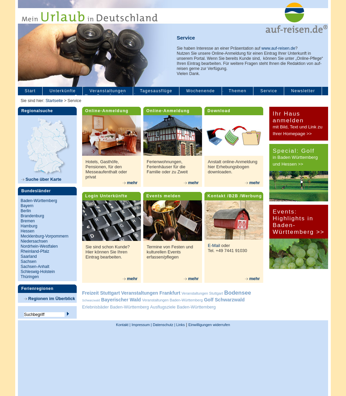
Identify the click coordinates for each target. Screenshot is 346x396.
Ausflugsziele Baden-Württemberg (183, 307)
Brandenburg (32, 216)
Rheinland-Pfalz (35, 251)
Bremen (28, 221)
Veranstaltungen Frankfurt (150, 293)
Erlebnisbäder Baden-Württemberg (115, 307)
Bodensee (237, 293)
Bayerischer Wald (121, 299)
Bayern (27, 205)
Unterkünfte (62, 91)
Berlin (26, 210)
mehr (130, 182)
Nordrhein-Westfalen (39, 246)
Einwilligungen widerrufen (209, 325)
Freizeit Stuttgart (101, 293)
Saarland (29, 256)
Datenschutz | (163, 325)
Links (180, 325)
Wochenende (200, 91)
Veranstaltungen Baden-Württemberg (172, 300)
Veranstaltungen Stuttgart (202, 293)
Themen (238, 91)
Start (30, 91)
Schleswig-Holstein (38, 271)
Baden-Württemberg (39, 200)
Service (268, 91)
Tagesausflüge (156, 91)
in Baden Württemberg (295, 157)
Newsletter (303, 91)
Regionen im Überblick (49, 298)
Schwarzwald (91, 300)
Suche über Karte (41, 179)
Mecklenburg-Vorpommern (44, 236)
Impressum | (142, 325)
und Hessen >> (288, 164)
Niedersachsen (34, 241)
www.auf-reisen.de (278, 48)
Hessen (27, 231)
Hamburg (29, 226)
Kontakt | (123, 325)
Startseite (54, 100)
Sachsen (28, 261)
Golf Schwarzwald (224, 299)
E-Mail (214, 245)
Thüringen (30, 276)
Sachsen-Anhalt (35, 266)
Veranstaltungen (108, 91)
